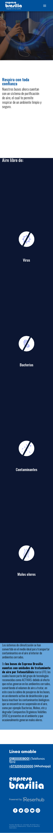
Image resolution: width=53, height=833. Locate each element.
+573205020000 (21, 766)
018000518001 (19, 758)
